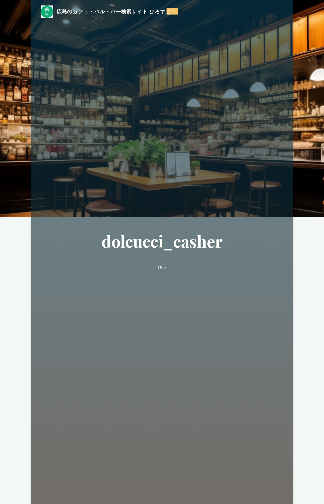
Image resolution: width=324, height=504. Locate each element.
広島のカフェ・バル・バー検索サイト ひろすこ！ (117, 11)
